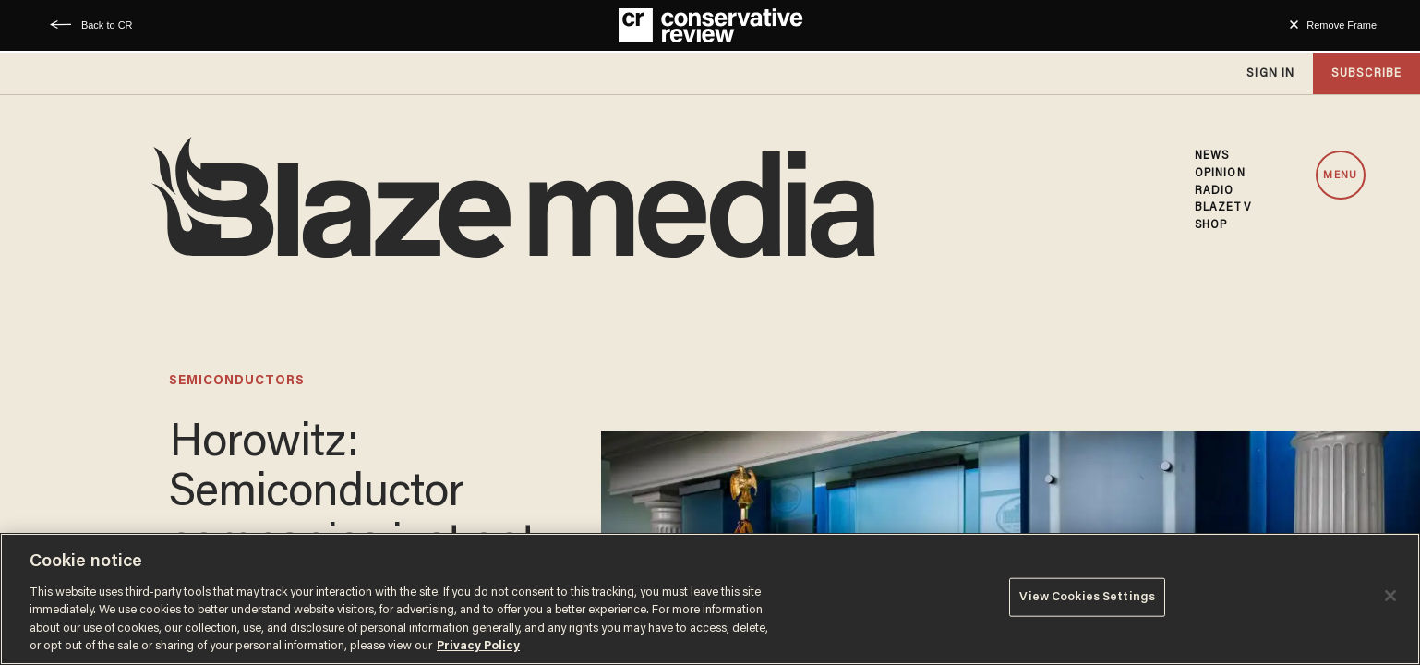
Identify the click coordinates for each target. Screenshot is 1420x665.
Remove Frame (1341, 24)
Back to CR (107, 24)
